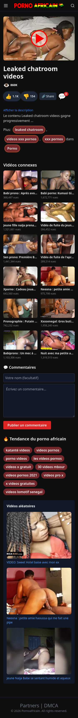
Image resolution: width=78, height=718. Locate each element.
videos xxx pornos (21, 139)
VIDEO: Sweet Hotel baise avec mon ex (33, 562)
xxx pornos (54, 139)
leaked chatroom (29, 129)
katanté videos (18, 450)
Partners (30, 705)
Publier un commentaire (27, 425)
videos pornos (47, 450)
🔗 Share (48, 96)
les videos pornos (48, 458)
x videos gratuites (20, 483)
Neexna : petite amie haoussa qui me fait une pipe (37, 620)
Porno (12, 148)
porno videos (16, 458)
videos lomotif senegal (24, 492)
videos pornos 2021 (21, 475)
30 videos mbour (51, 467)
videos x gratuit (18, 467)
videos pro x (53, 475)
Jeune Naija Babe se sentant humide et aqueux (38, 678)
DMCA (51, 705)
